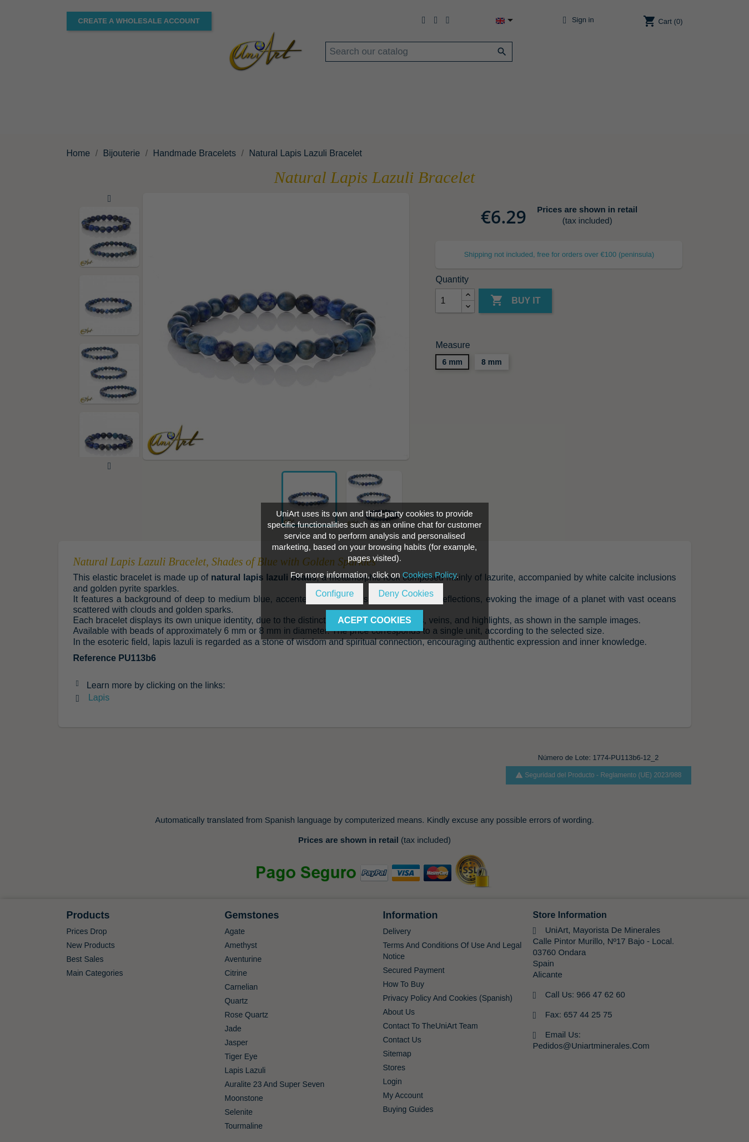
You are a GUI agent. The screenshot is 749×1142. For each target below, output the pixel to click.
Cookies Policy (429, 574)
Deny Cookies (406, 593)
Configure (334, 593)
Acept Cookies (374, 620)
